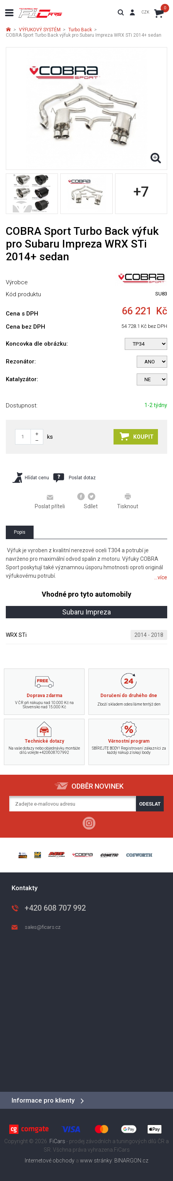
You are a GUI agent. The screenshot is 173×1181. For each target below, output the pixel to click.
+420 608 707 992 (55, 908)
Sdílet (87, 501)
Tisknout (127, 501)
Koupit (137, 436)
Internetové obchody (50, 1160)
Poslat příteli (50, 501)
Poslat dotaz (74, 477)
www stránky (96, 1160)
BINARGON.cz (131, 1160)
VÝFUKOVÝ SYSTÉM (40, 29)
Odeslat (150, 804)
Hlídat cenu (30, 477)
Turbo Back (80, 29)
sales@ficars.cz (43, 927)
